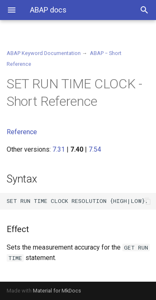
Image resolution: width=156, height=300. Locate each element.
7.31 (58, 149)
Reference (22, 132)
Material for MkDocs (57, 291)
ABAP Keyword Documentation (44, 53)
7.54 (95, 149)
